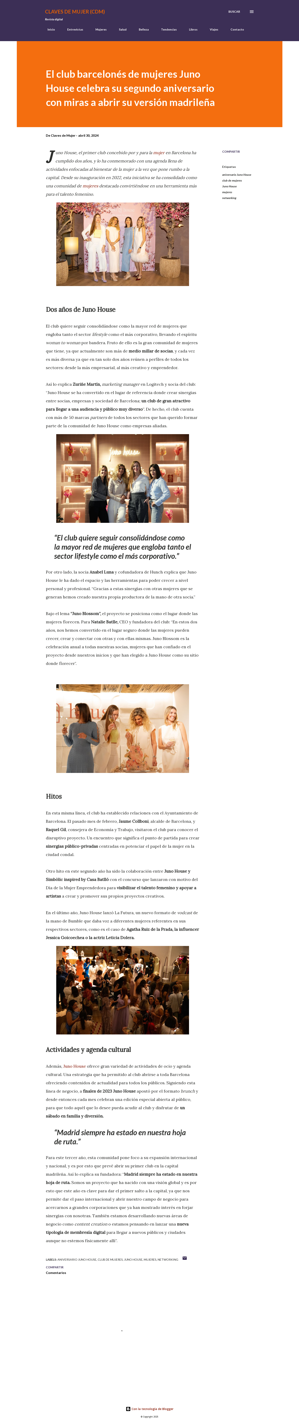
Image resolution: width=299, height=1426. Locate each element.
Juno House (74, 1066)
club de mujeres (232, 180)
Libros (191, 29)
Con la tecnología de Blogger (149, 1409)
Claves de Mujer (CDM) (75, 12)
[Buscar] (234, 11)
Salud (120, 29)
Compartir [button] (231, 151)
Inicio (48, 29)
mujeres (90, 185)
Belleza (141, 29)
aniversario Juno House (236, 174)
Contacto (235, 29)
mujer (159, 152)
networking (229, 198)
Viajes (211, 29)
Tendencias (166, 29)
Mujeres (98, 29)
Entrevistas (73, 29)
